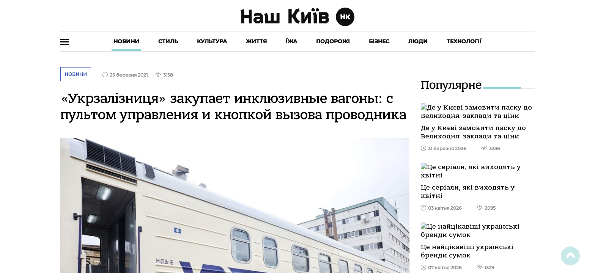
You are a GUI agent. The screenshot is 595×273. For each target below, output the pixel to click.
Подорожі (333, 41)
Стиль (168, 41)
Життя (256, 41)
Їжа (291, 41)
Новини (126, 41)
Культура (212, 41)
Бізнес (379, 41)
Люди (418, 41)
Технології (464, 41)
